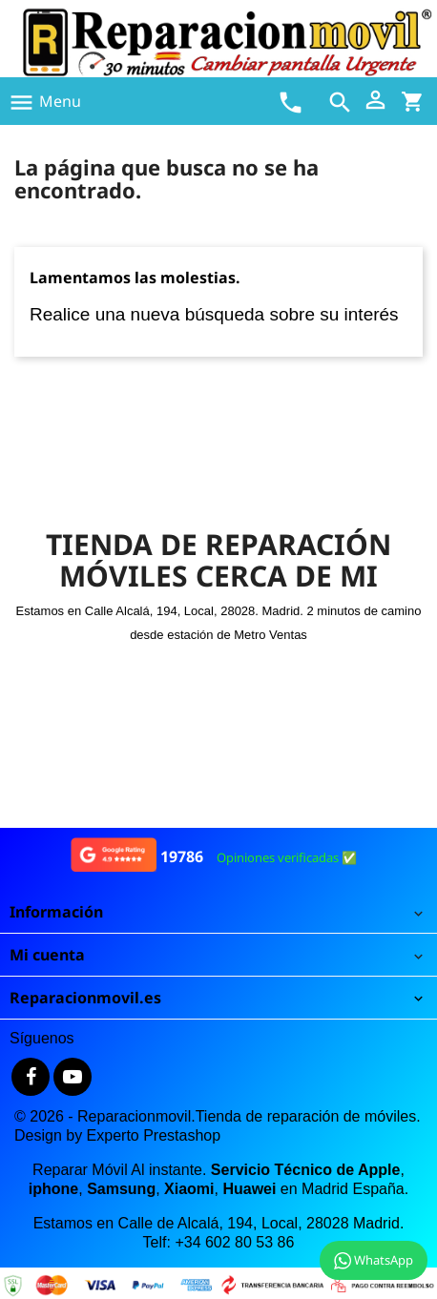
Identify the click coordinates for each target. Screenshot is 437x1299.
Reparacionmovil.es (85, 997)
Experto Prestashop (154, 1135)
